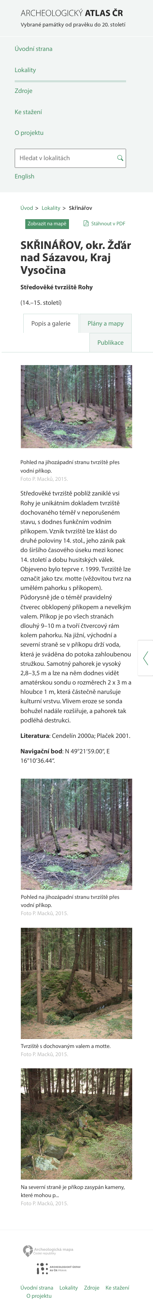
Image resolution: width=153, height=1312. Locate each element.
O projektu (29, 133)
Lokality (25, 70)
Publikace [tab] (111, 343)
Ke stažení (28, 112)
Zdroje (23, 91)
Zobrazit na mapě (47, 223)
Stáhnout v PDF (108, 223)
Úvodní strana (34, 49)
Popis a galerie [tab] (51, 323)
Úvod (26, 207)
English (24, 176)
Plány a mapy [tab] (106, 323)
